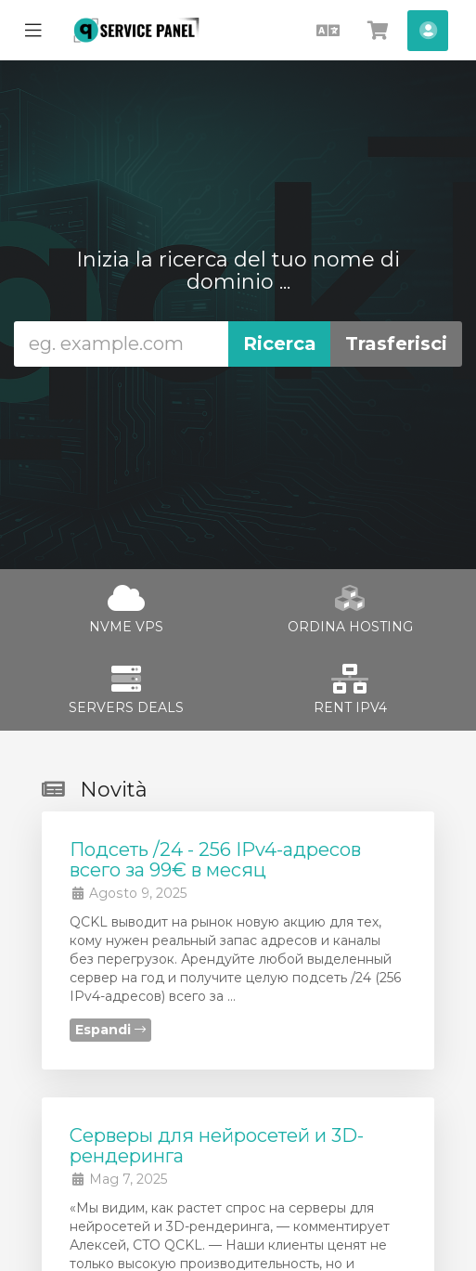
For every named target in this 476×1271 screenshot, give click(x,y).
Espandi (110, 1029)
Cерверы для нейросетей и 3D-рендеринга (217, 1145)
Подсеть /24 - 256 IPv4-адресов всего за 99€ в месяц (215, 859)
